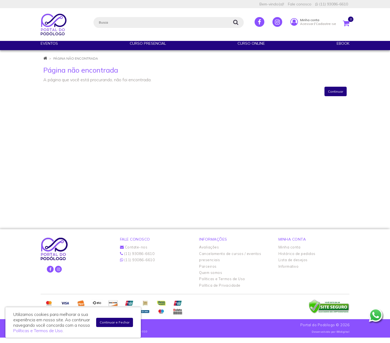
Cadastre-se (326, 24)
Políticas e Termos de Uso (222, 279)
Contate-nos (134, 247)
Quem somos (210, 272)
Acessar (306, 24)
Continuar (335, 91)
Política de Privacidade (219, 285)
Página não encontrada (75, 58)
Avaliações (209, 247)
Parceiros (208, 266)
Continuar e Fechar (114, 322)
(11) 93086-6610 (331, 4)
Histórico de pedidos (297, 253)
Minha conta (289, 247)
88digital (343, 332)
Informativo (288, 266)
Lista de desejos (293, 260)
